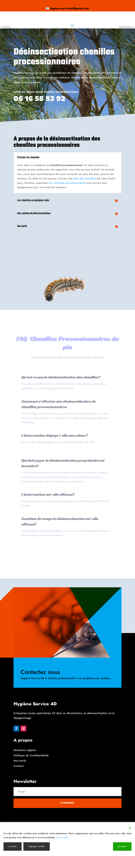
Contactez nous (40, 706)
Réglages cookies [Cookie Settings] (36, 846)
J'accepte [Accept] (122, 846)
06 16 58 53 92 (39, 132)
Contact (19, 799)
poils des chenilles (84, 212)
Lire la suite (62, 837)
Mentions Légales (25, 784)
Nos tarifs (20, 794)
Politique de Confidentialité (31, 789)
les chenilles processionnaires (68, 216)
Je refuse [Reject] (12, 846)
